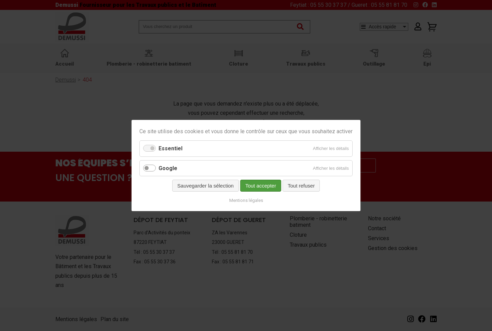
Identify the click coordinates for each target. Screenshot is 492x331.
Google (168, 168)
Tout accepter (260, 186)
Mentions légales (246, 200)
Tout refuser (301, 186)
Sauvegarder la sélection (205, 186)
